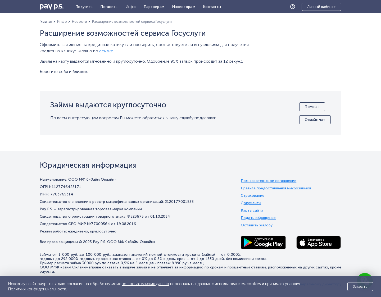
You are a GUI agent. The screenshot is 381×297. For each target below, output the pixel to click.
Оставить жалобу (257, 225)
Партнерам (154, 6)
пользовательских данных (145, 283)
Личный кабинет (321, 6)
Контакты (212, 6)
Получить (84, 6)
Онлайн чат (315, 120)
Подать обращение (258, 218)
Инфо (130, 6)
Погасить (108, 6)
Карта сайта (252, 210)
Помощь (294, 6)
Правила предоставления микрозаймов (276, 188)
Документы (251, 203)
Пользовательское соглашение (268, 181)
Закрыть (360, 287)
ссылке (106, 50)
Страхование (252, 196)
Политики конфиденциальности (37, 289)
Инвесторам (183, 6)
